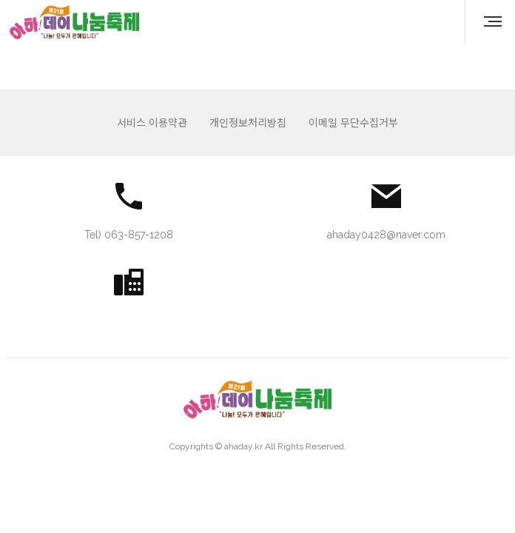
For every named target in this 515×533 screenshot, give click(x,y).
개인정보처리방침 (247, 123)
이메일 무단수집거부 (353, 123)
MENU (495, 21)
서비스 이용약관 (152, 123)
